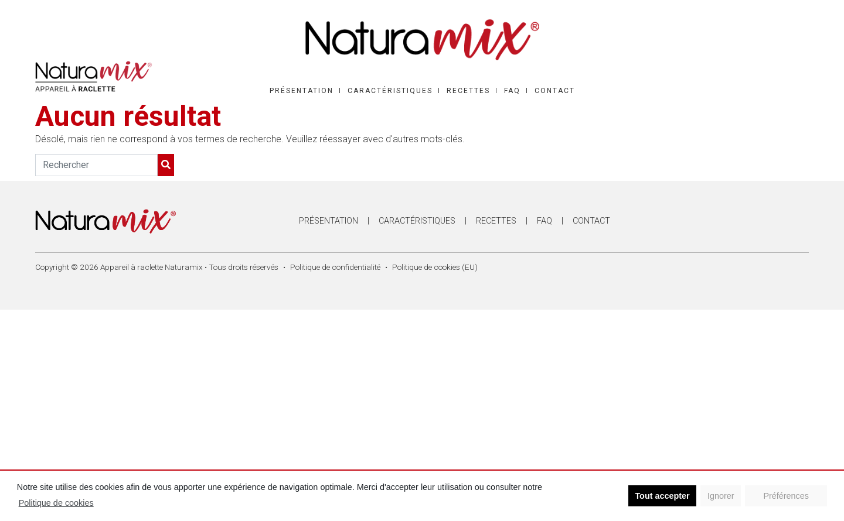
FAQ (512, 91)
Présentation (301, 91)
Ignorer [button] (720, 496)
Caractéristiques (390, 91)
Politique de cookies (56, 503)
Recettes (468, 91)
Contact (555, 91)
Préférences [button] (786, 496)
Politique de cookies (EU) (435, 267)
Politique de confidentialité (335, 267)
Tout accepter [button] (662, 496)
